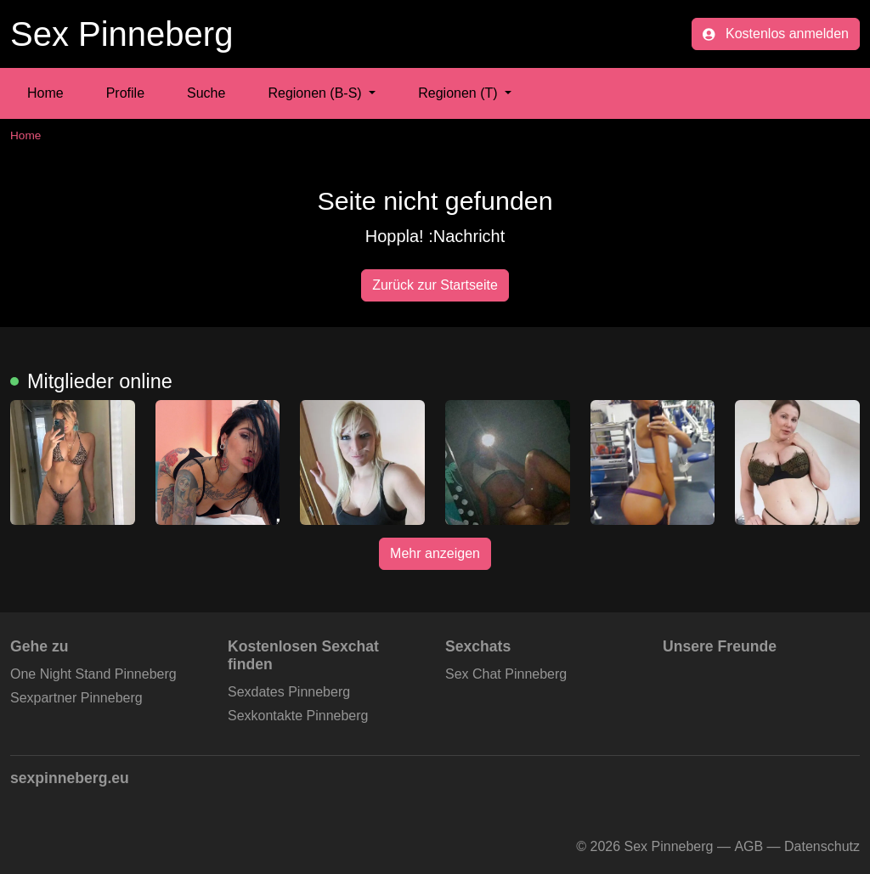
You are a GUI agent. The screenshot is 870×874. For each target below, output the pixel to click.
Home (45, 93)
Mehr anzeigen (435, 553)
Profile (125, 93)
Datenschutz (822, 846)
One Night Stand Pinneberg (93, 674)
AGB (748, 846)
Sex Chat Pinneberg (506, 674)
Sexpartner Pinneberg (76, 698)
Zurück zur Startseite (435, 285)
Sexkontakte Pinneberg (298, 715)
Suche (206, 93)
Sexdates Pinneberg (289, 692)
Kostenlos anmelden (776, 33)
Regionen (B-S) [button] (316, 93)
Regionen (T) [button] (459, 93)
